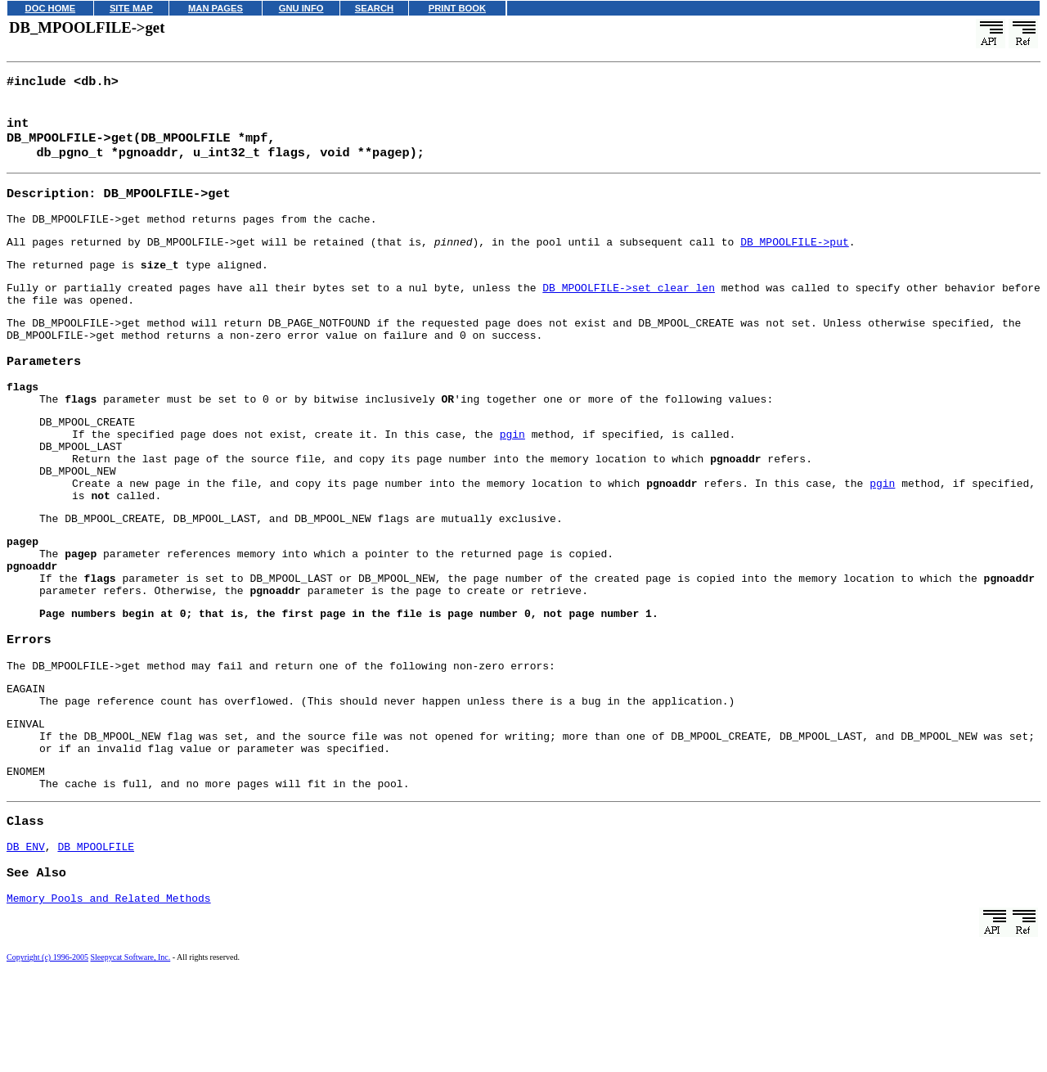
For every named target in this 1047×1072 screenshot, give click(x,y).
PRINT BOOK (457, 8)
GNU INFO (301, 8)
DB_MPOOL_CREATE (87, 457)
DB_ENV (26, 939)
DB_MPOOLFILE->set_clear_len (628, 307)
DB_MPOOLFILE (95, 939)
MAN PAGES (215, 8)
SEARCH (374, 8)
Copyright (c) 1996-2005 (47, 1054)
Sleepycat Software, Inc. (131, 1054)
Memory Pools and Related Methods (109, 995)
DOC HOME (50, 8)
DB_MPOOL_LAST (80, 487)
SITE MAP (131, 8)
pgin (512, 472)
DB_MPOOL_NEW (77, 516)
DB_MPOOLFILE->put (794, 256)
